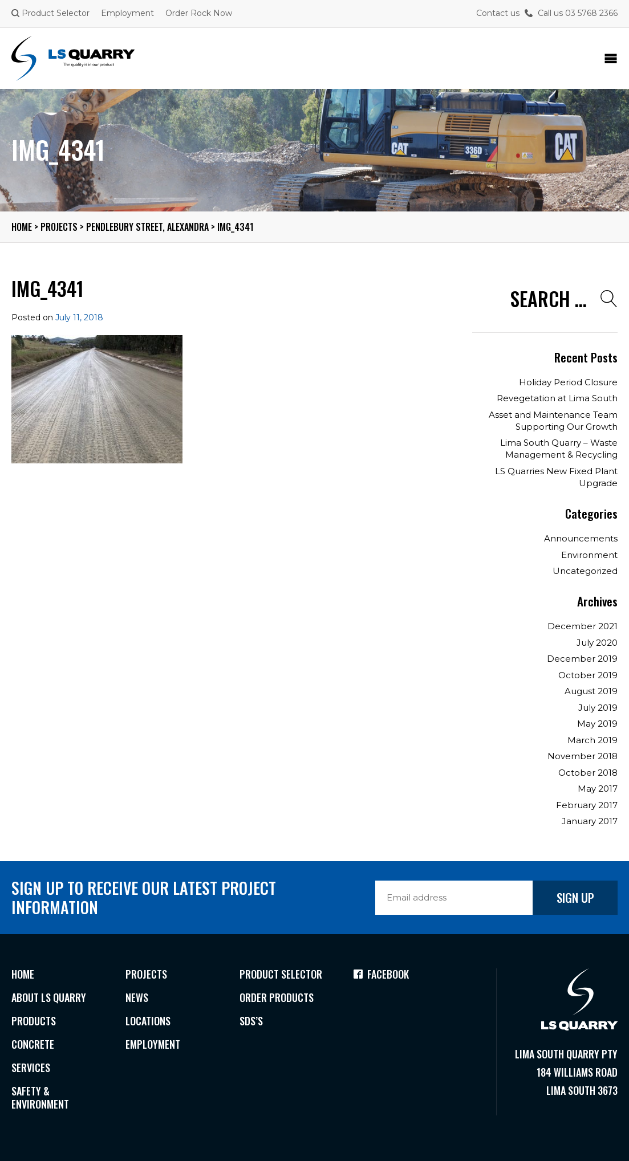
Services (30, 1067)
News (136, 997)
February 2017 (587, 805)
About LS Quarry (48, 997)
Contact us (498, 13)
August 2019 (591, 691)
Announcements (581, 538)
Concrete (32, 1044)
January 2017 (590, 821)
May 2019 (597, 723)
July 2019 (598, 707)
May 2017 (598, 788)
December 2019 (582, 658)
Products (33, 1020)
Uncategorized (585, 570)
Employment (127, 13)
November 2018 (582, 756)
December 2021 (582, 626)
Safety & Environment (40, 1097)
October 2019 (588, 675)
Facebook (381, 974)
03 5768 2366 (591, 13)
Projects (146, 974)
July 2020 (597, 642)
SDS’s (251, 1020)
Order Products (277, 997)
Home (22, 974)
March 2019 (592, 740)
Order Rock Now (198, 13)
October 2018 (588, 772)
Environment (589, 554)
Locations (148, 1020)
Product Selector (50, 13)
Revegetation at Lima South (557, 398)
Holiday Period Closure (568, 382)
